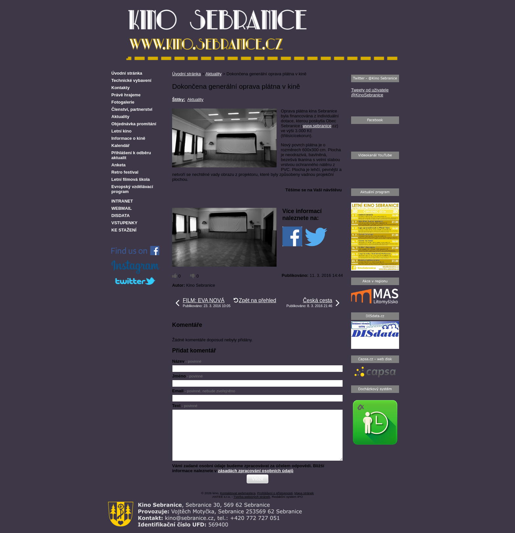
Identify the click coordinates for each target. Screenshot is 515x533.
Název (186, 361)
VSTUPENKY (124, 222)
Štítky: (178, 99)
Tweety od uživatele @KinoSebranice (370, 92)
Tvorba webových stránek (252, 496)
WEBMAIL (121, 208)
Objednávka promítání (133, 123)
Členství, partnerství (131, 109)
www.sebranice (316, 125)
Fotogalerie (122, 102)
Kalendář (120, 145)
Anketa (118, 164)
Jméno (187, 376)
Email (203, 390)
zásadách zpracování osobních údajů (255, 470)
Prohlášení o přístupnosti (275, 493)
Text (184, 405)
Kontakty (120, 87)
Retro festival (124, 172)
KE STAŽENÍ (123, 230)
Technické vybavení (131, 80)
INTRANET (122, 201)
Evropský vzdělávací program (132, 189)
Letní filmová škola (130, 179)
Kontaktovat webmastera (237, 493)
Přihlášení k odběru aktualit (131, 155)
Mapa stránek (304, 493)
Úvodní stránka (186, 73)
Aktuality (214, 73)
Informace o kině (128, 138)
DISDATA (120, 215)
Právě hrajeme (126, 94)
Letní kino (121, 131)
